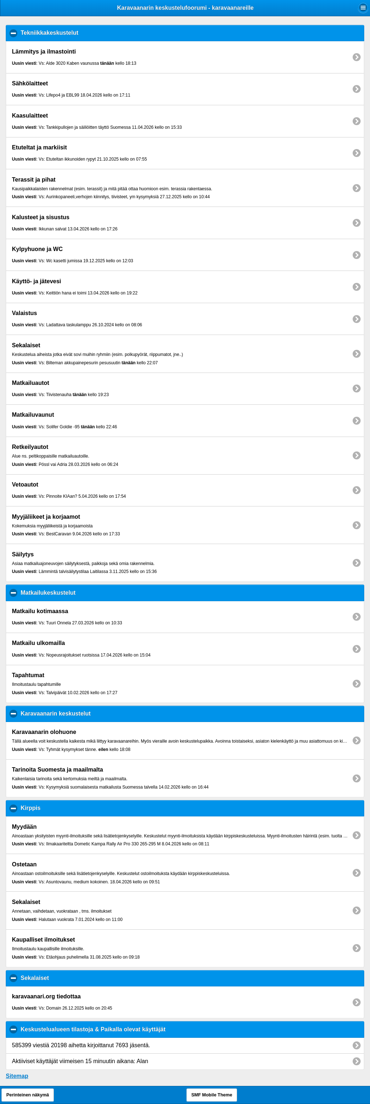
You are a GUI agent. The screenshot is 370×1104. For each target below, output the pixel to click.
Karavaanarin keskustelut (91, 713)
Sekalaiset (70, 978)
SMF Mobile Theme (211, 1094)
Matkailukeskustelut (83, 592)
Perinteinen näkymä (27, 1094)
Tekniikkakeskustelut (85, 32)
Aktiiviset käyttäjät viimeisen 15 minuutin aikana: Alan (80, 1061)
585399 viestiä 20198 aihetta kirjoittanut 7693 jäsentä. (81, 1045)
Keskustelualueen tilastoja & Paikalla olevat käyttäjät (128, 1029)
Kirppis (66, 807)
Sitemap (17, 1076)
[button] (363, 7)
